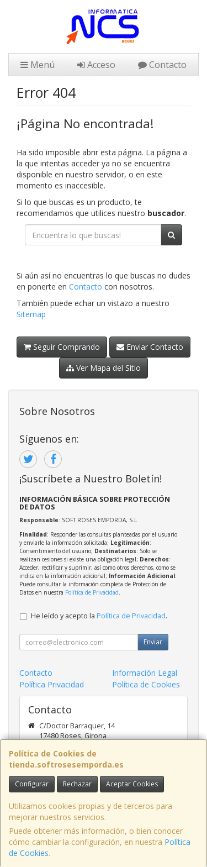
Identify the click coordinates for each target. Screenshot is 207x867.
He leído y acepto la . (99, 616)
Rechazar (77, 784)
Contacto (162, 65)
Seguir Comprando (62, 346)
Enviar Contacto (149, 346)
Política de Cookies (146, 684)
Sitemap (31, 314)
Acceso (96, 65)
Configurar (32, 784)
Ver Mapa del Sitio (103, 367)
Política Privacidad (51, 684)
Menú (37, 65)
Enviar (153, 642)
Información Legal (144, 673)
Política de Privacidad (92, 592)
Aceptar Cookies (132, 784)
